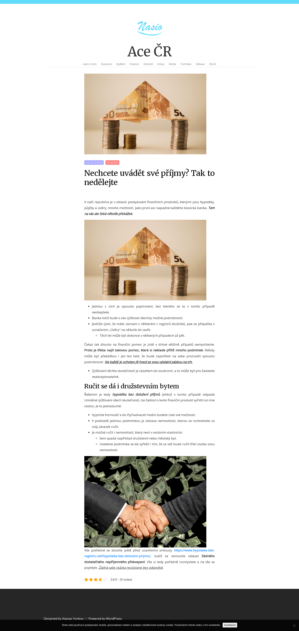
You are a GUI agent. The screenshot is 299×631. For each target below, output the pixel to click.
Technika (185, 64)
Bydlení (120, 64)
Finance (134, 64)
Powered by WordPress (105, 619)
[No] (294, 625)
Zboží (212, 64)
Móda (172, 64)
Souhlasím (230, 625)
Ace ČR (149, 51)
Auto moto (90, 64)
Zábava (200, 64)
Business (106, 64)
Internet (148, 64)
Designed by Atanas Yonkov (64, 619)
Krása (160, 64)
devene (112, 162)
